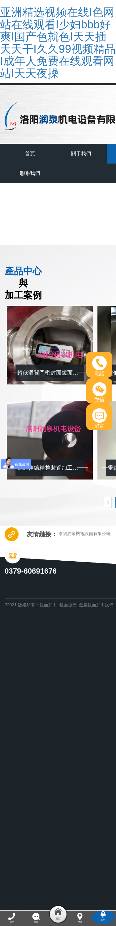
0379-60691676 (31, 571)
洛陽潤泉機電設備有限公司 (84, 533)
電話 (99, 366)
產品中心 (71, 225)
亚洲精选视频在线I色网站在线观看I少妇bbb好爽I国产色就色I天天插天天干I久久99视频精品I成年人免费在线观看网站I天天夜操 (58, 43)
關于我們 (81, 153)
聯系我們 (30, 173)
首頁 (30, 153)
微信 (99, 392)
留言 (99, 418)
